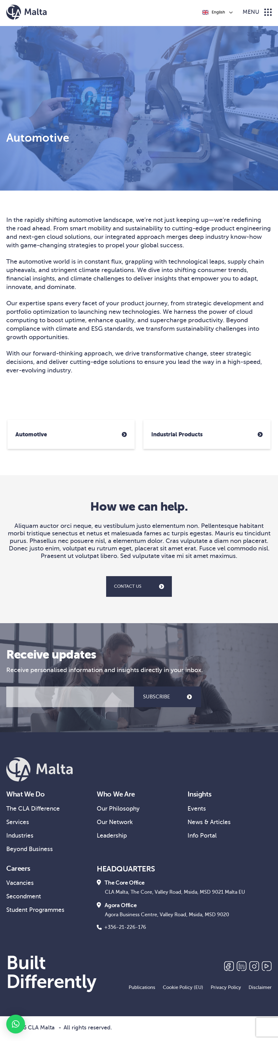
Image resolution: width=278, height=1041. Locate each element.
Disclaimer (260, 989)
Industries (20, 837)
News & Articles (210, 823)
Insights (201, 794)
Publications (142, 989)
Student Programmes (37, 913)
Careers (19, 871)
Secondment (24, 899)
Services (18, 823)
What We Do (27, 794)
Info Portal (203, 837)
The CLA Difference (34, 809)
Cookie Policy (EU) (183, 989)
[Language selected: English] (217, 12)
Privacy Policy (226, 989)
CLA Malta (41, 1030)
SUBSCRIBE (167, 697)
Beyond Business (30, 850)
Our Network (116, 823)
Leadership (113, 837)
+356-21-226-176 (121, 929)
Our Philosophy (119, 809)
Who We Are (117, 794)
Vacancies (21, 886)
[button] (15, 1024)
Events (197, 809)
